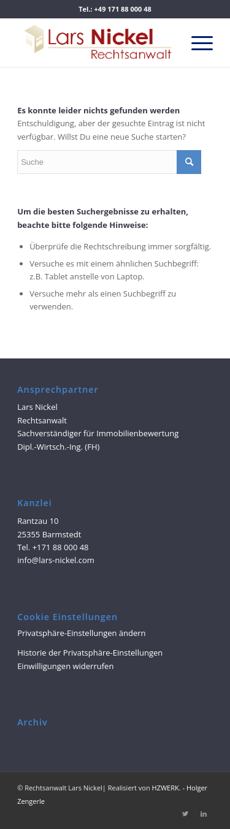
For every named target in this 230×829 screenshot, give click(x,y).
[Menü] (196, 42)
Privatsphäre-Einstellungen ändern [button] (81, 632)
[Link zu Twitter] (185, 813)
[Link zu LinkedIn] (203, 813)
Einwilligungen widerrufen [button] (65, 666)
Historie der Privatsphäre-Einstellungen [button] (90, 652)
